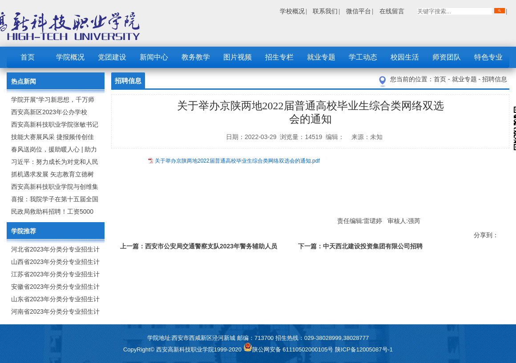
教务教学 (195, 57)
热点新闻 (23, 81)
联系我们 (325, 11)
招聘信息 (494, 79)
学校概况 (292, 11)
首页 (27, 57)
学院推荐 (23, 231)
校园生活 (405, 57)
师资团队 (446, 57)
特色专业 (488, 57)
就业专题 (321, 57)
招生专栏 (279, 57)
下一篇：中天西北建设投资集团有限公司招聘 (360, 246)
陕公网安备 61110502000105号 (289, 349)
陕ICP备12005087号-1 (364, 349)
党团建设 (112, 57)
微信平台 (358, 11)
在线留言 (391, 11)
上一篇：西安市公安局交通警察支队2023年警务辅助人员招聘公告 (198, 248)
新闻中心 (154, 57)
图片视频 (237, 57)
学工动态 (363, 57)
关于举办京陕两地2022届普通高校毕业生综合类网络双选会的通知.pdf (237, 161)
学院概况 (70, 57)
